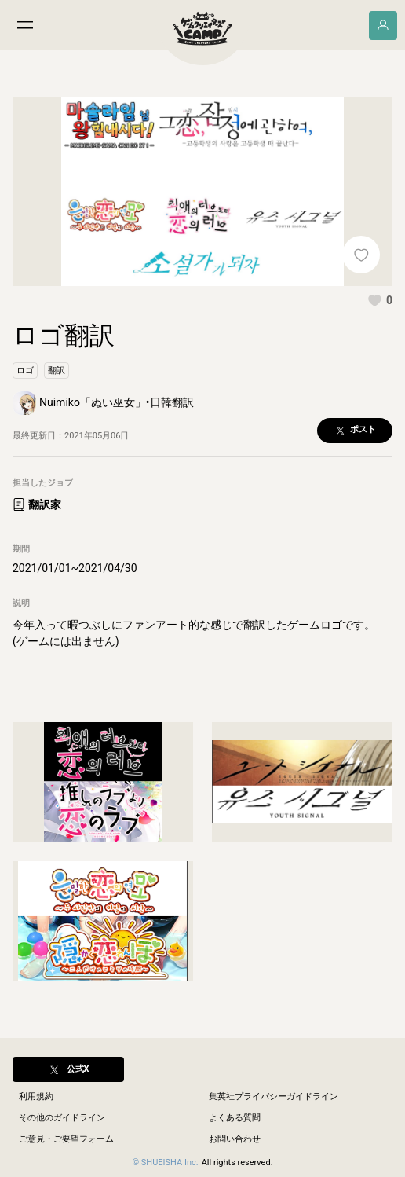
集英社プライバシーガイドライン (273, 1096)
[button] (379, 300)
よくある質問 (235, 1118)
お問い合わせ (235, 1139)
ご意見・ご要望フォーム (66, 1139)
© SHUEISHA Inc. (165, 1162)
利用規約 (36, 1096)
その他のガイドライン (62, 1118)
